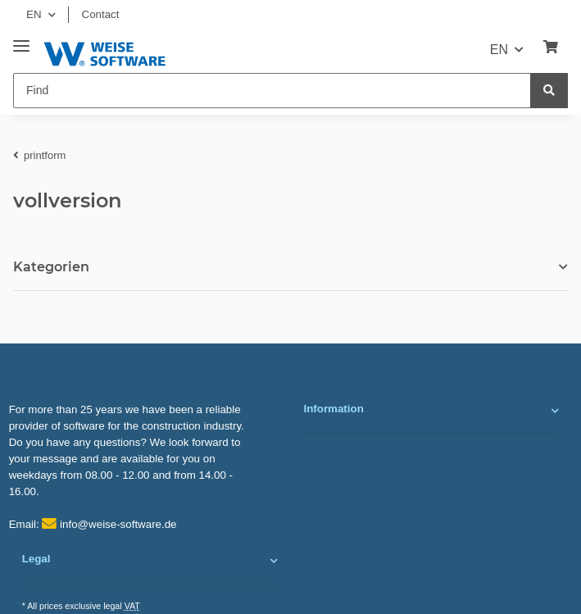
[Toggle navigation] (21, 40)
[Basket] (550, 47)
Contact (101, 14)
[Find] (272, 90)
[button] (432, 411)
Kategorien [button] (51, 267)
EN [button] (34, 14)
